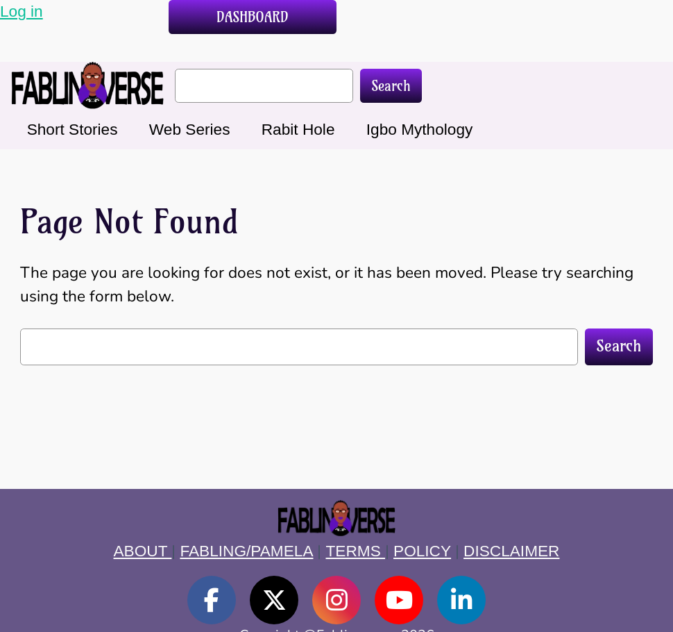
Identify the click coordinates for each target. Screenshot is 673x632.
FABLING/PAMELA (246, 551)
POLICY (422, 551)
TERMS (355, 551)
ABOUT (143, 551)
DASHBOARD (252, 17)
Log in (21, 11)
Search (391, 85)
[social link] (211, 600)
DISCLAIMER (511, 551)
